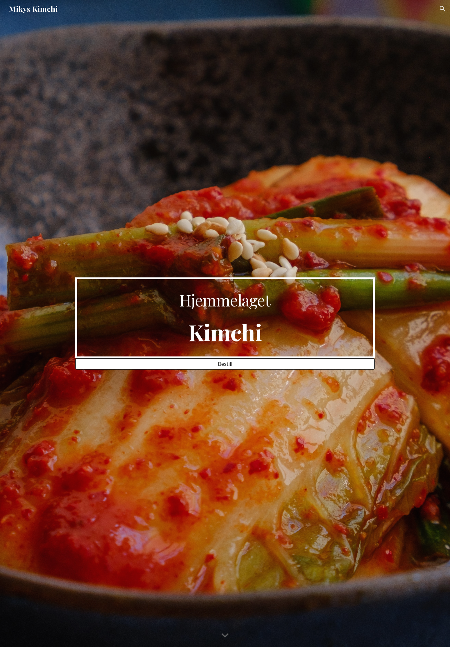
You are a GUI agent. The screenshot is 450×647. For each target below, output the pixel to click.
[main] (224, 317)
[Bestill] (225, 364)
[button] (442, 8)
